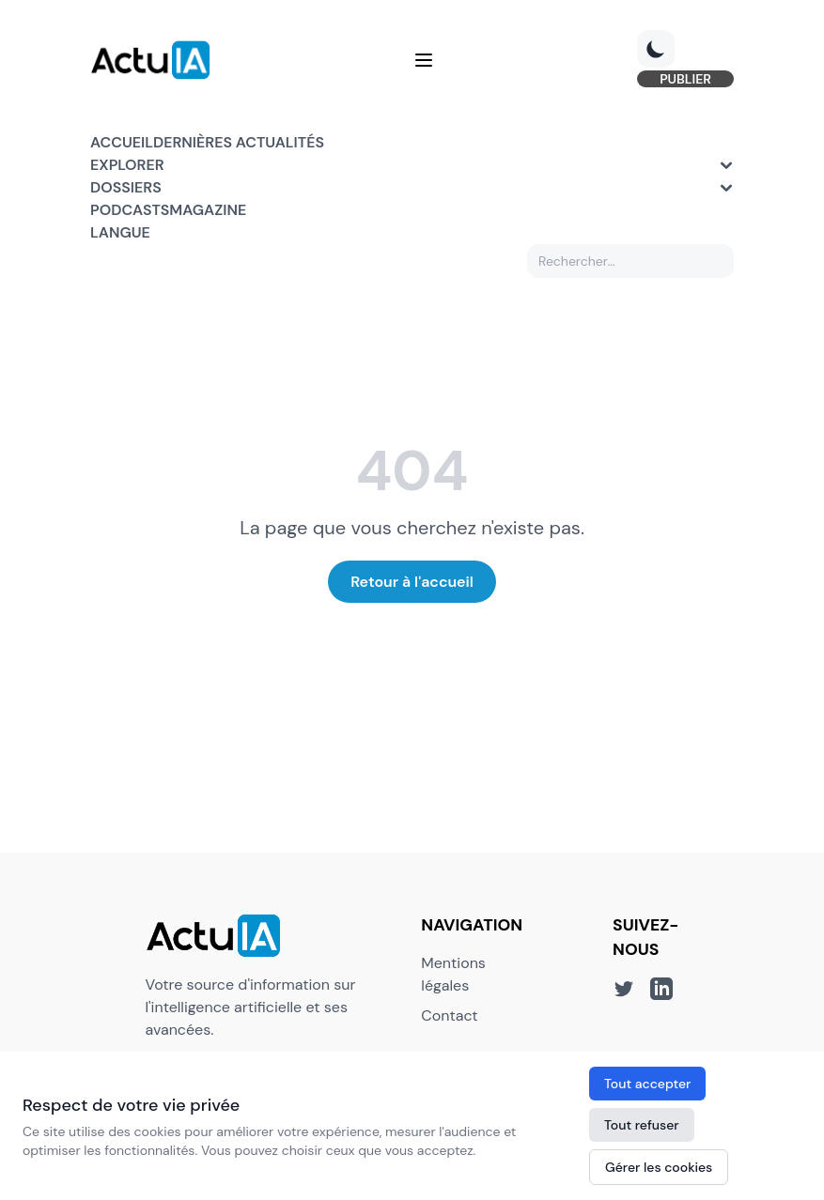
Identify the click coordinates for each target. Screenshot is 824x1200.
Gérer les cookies (658, 1167)
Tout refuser (641, 1124)
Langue (120, 232)
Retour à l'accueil (412, 582)
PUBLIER (685, 78)
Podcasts (129, 210)
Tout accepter (647, 1083)
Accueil (121, 142)
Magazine (207, 210)
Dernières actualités (238, 142)
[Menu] (424, 60)
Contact (449, 1015)
